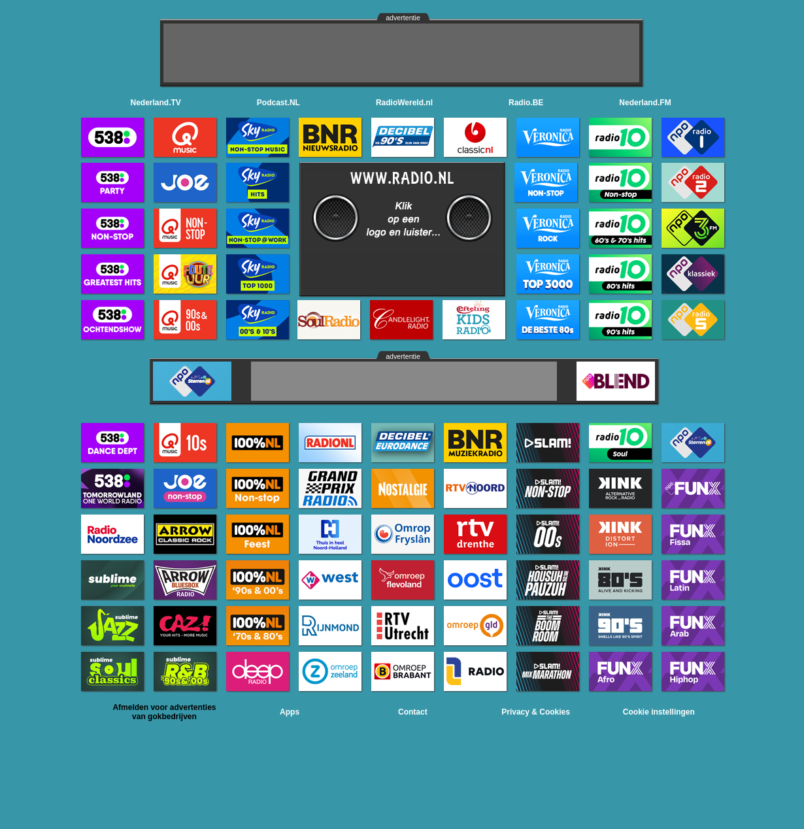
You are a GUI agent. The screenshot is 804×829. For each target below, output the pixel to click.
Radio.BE (526, 102)
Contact (412, 712)
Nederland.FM (645, 102)
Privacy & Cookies (535, 712)
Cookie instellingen (659, 712)
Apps (289, 712)
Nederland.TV (156, 102)
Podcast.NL (278, 102)
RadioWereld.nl (404, 102)
